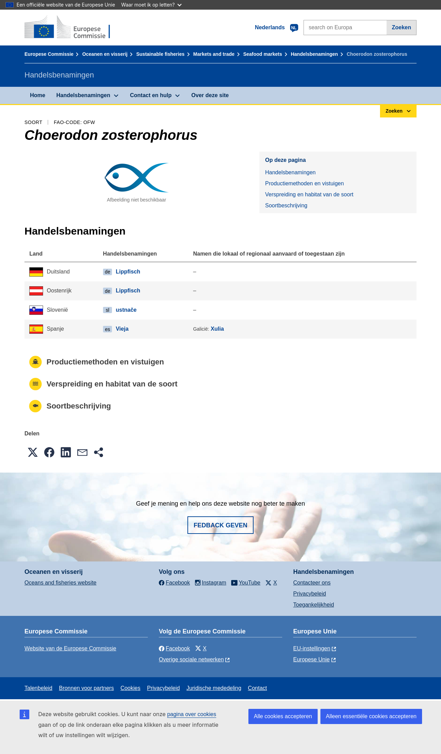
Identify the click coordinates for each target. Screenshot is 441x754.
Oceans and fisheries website (60, 583)
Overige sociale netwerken (191, 659)
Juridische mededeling (213, 688)
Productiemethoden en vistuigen (304, 183)
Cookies (131, 688)
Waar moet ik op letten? (151, 5)
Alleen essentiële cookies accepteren (371, 716)
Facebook (174, 648)
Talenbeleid (38, 688)
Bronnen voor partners (86, 688)
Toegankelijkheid (313, 605)
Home (37, 95)
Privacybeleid (309, 594)
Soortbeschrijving (286, 205)
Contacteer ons (312, 583)
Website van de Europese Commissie (70, 648)
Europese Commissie (48, 54)
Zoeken (401, 27)
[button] (33, 452)
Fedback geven (220, 525)
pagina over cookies (191, 714)
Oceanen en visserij (105, 54)
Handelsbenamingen (314, 54)
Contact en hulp (151, 95)
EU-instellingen (311, 648)
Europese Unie (311, 659)
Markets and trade (214, 54)
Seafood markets (262, 54)
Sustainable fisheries (160, 54)
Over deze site (210, 95)
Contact (257, 688)
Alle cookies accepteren (283, 716)
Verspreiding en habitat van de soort (309, 194)
